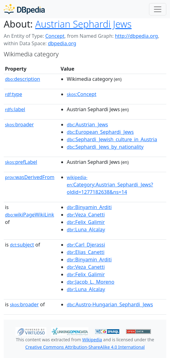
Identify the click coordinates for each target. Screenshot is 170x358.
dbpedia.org (62, 43)
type (13, 94)
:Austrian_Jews (87, 124)
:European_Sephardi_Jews (100, 132)
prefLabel (21, 162)
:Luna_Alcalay (86, 229)
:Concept (81, 94)
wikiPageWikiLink (29, 214)
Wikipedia (92, 340)
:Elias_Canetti (85, 252)
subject (22, 244)
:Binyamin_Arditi (89, 207)
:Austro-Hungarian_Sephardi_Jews (110, 304)
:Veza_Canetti (86, 214)
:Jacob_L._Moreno (90, 281)
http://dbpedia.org (136, 36)
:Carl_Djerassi (86, 244)
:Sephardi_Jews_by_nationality (105, 146)
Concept (54, 36)
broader (19, 124)
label (15, 109)
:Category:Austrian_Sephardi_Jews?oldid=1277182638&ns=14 (110, 184)
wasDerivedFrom (29, 177)
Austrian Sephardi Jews (83, 24)
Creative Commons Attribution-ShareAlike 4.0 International (85, 347)
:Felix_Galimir (86, 222)
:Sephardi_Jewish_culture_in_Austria (112, 139)
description (22, 79)
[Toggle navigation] (157, 9)
